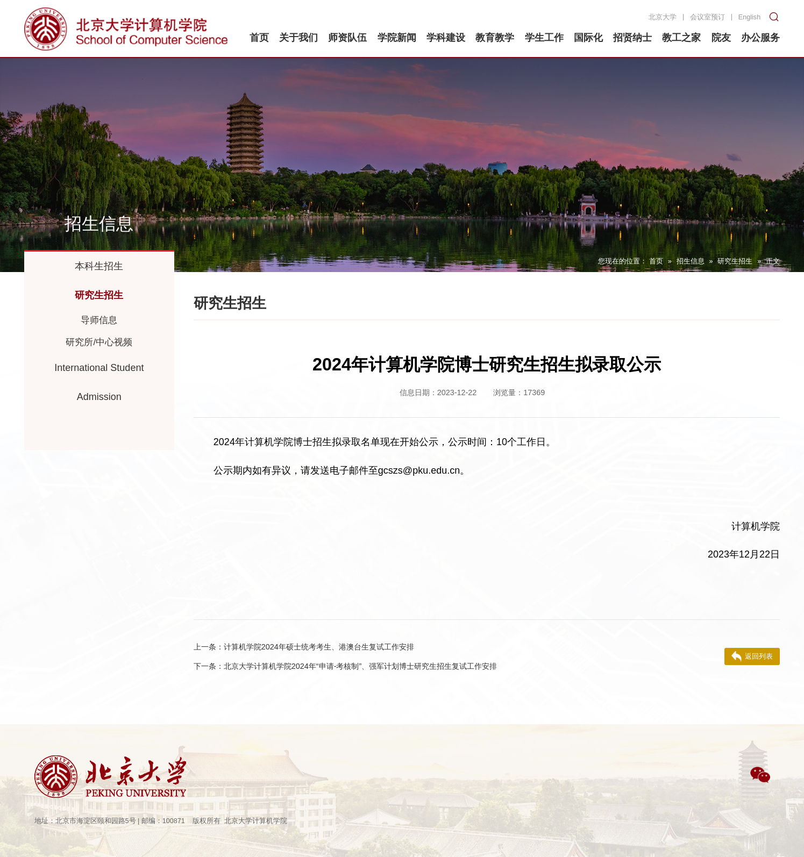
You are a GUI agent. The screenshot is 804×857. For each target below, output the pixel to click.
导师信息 (99, 320)
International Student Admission (99, 382)
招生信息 (691, 261)
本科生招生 (99, 266)
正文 (773, 261)
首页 (656, 261)
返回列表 (751, 656)
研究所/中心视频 (99, 342)
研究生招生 (734, 261)
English (749, 17)
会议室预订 (707, 17)
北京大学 (663, 17)
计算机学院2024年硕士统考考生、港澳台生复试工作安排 (304, 646)
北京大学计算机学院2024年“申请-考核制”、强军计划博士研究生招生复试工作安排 (345, 666)
